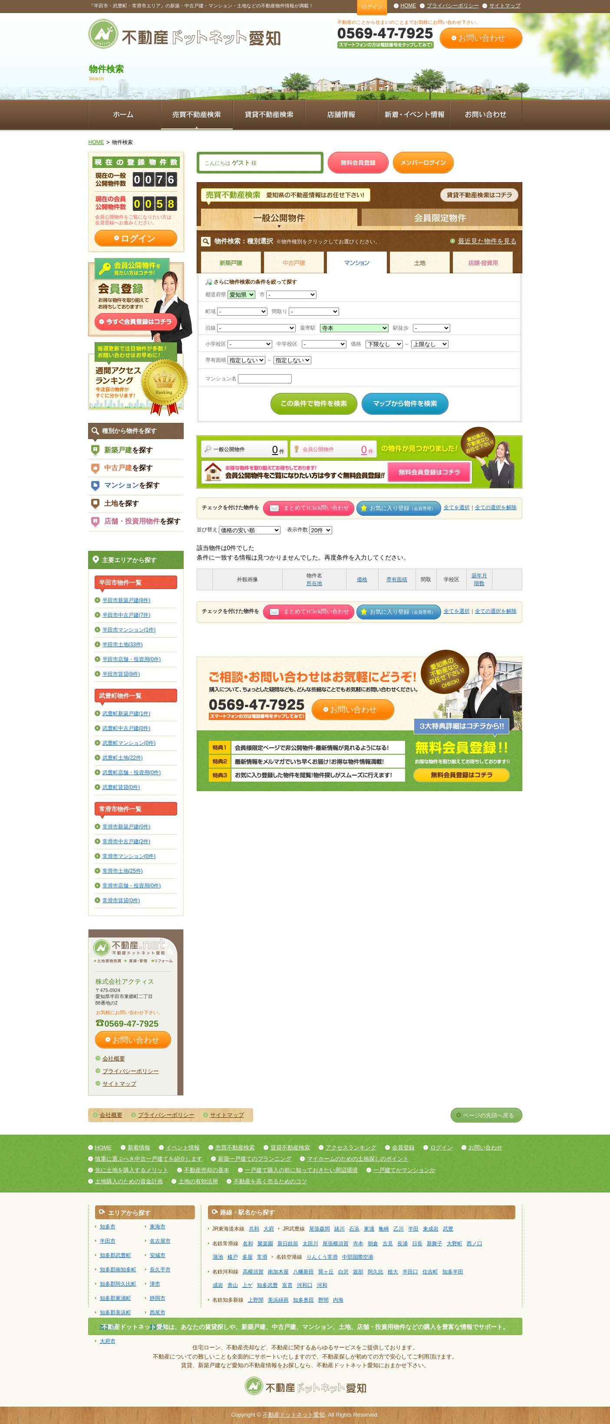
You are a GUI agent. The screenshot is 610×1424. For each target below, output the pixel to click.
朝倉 (373, 1244)
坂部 (358, 1272)
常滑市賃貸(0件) (121, 900)
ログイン (372, 7)
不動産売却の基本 (206, 1170)
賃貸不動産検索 (290, 1147)
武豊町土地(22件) (122, 757)
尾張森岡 (319, 1229)
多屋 (247, 1257)
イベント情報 (183, 1147)
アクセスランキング (351, 1147)
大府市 (107, 1341)
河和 (322, 1285)
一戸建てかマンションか (404, 1170)
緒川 (339, 1229)
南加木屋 (278, 1272)
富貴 (287, 1285)
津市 (155, 1284)
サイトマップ (505, 6)
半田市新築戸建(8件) (126, 600)
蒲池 (218, 1257)
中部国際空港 (357, 1257)
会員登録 (403, 1147)
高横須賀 (253, 1272)
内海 (338, 1300)
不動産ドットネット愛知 (294, 1414)
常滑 (262, 1257)
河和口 (305, 1285)
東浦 (369, 1229)
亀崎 (384, 1229)
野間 (323, 1300)
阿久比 (375, 1272)
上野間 (256, 1300)
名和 (248, 1244)
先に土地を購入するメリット (131, 1170)
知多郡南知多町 (118, 1270)
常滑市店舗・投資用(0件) (131, 885)
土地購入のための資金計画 (129, 1181)
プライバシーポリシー (453, 6)
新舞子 (434, 1244)
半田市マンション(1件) (129, 629)
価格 (362, 579)
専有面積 (396, 579)
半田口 (410, 1272)
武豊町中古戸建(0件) (126, 728)
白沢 (343, 1272)
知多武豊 (267, 1285)
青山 (233, 1285)
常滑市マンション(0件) (129, 856)
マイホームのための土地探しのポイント (358, 1159)
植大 (393, 1272)
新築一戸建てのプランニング (254, 1159)
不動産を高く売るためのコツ (270, 1181)
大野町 (454, 1244)
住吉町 (430, 1272)
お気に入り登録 (402, 508)
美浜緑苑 (278, 1300)
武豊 (448, 1229)
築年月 (479, 576)
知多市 (107, 1227)
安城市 (157, 1255)
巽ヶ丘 (326, 1272)
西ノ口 (474, 1244)
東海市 (157, 1227)
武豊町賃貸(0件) (121, 787)
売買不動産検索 (235, 1147)
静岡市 (157, 1298)
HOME (408, 6)
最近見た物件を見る (487, 241)
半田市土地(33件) (122, 644)
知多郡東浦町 (115, 1298)
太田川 (310, 1244)
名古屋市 (160, 1241)
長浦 (402, 1244)
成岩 (218, 1285)
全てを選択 (457, 507)
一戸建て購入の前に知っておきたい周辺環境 (301, 1170)
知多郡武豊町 (115, 1255)
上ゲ (247, 1285)
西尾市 (157, 1312)
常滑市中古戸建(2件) (126, 841)
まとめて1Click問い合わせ (317, 507)
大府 (269, 1229)
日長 (417, 1244)
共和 (254, 1229)
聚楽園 (265, 1244)
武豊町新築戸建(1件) (126, 713)
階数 (479, 583)
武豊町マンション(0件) (129, 743)
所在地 (314, 583)
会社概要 (113, 1058)
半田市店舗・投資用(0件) (131, 659)
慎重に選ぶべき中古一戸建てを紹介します (148, 1159)
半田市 (107, 1241)
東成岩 (431, 1229)
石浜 (354, 1229)
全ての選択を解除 (496, 507)
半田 (413, 1229)
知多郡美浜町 (115, 1312)
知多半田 (452, 1272)
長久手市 (160, 1270)
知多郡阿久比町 (118, 1284)
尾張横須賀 (336, 1244)
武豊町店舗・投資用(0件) (131, 772)
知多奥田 (303, 1300)
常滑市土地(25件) (122, 871)
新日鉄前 (287, 1244)
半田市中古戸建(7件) (126, 615)
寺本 (358, 1244)
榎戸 (233, 1257)
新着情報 (139, 1147)
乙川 (398, 1229)
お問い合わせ (481, 38)
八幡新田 (303, 1272)
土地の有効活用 (198, 1181)
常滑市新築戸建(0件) (126, 826)
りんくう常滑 (322, 1257)
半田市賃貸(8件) (121, 674)
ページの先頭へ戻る (488, 1115)
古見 (387, 1244)
